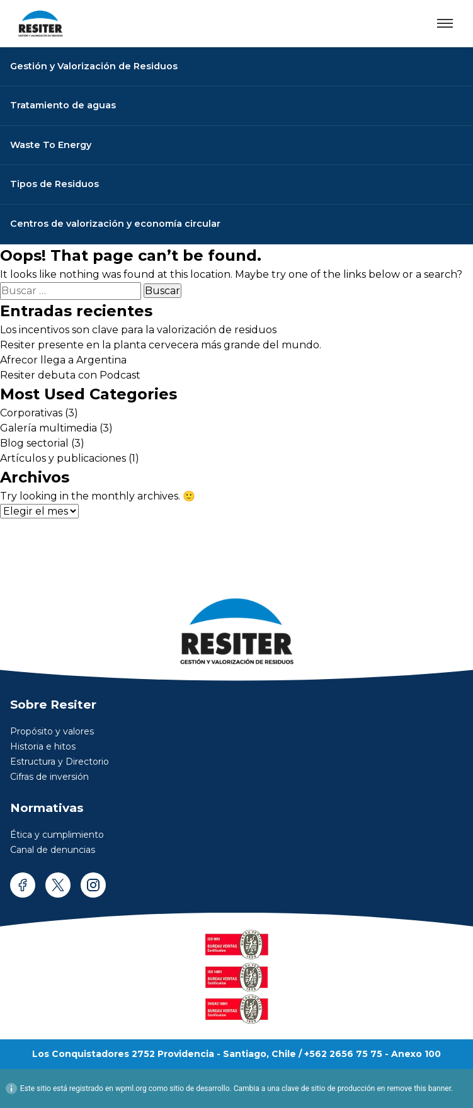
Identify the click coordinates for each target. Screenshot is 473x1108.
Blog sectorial (34, 443)
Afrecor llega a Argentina (63, 360)
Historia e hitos (43, 746)
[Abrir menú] (445, 23)
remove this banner (419, 1088)
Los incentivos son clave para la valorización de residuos (138, 330)
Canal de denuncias (52, 849)
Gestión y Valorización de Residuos (94, 66)
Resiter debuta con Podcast (70, 375)
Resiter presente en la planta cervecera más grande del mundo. (160, 345)
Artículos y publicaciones (63, 458)
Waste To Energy (50, 145)
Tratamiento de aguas (63, 105)
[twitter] (58, 885)
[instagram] (93, 885)
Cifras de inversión (49, 776)
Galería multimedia (48, 428)
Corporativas (31, 413)
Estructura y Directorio (59, 761)
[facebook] (22, 885)
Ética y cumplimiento (57, 834)
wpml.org (131, 1088)
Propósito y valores (52, 731)
